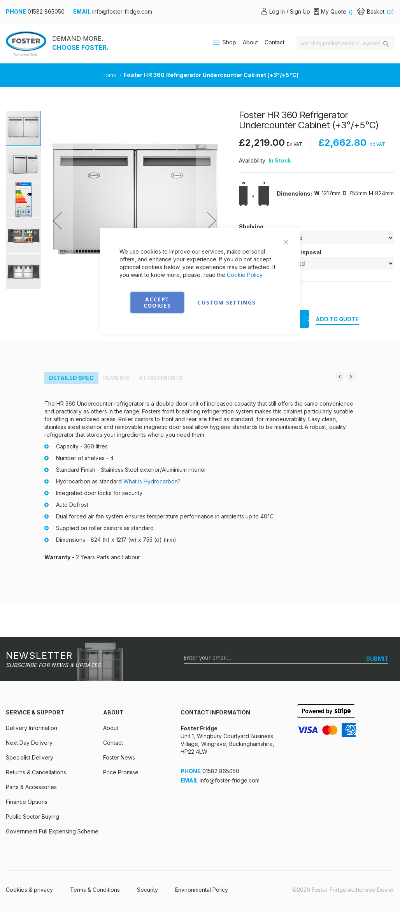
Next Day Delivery (29, 742)
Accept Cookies (157, 302)
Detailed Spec (71, 378)
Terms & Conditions (95, 889)
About (250, 42)
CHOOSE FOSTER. (80, 47)
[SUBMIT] (377, 658)
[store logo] (26, 43)
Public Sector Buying (32, 816)
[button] (57, 220)
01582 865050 (46, 11)
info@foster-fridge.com (122, 11)
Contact (274, 42)
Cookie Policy (245, 274)
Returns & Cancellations (36, 772)
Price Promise (121, 772)
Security (147, 889)
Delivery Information (31, 728)
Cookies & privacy (29, 889)
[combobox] (345, 43)
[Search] (386, 43)
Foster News (119, 757)
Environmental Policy (201, 889)
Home (110, 75)
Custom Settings (226, 302)
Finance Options (26, 801)
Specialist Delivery (29, 757)
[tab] (71, 378)
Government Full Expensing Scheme (52, 831)
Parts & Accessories (31, 787)
